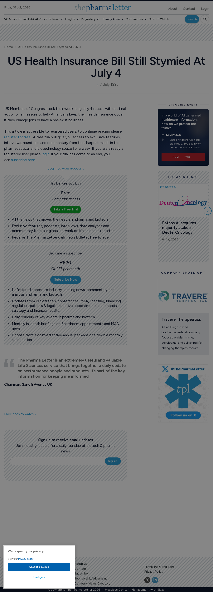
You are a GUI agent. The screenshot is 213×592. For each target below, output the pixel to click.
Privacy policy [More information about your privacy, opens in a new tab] (25, 558)
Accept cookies (39, 566)
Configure (39, 577)
